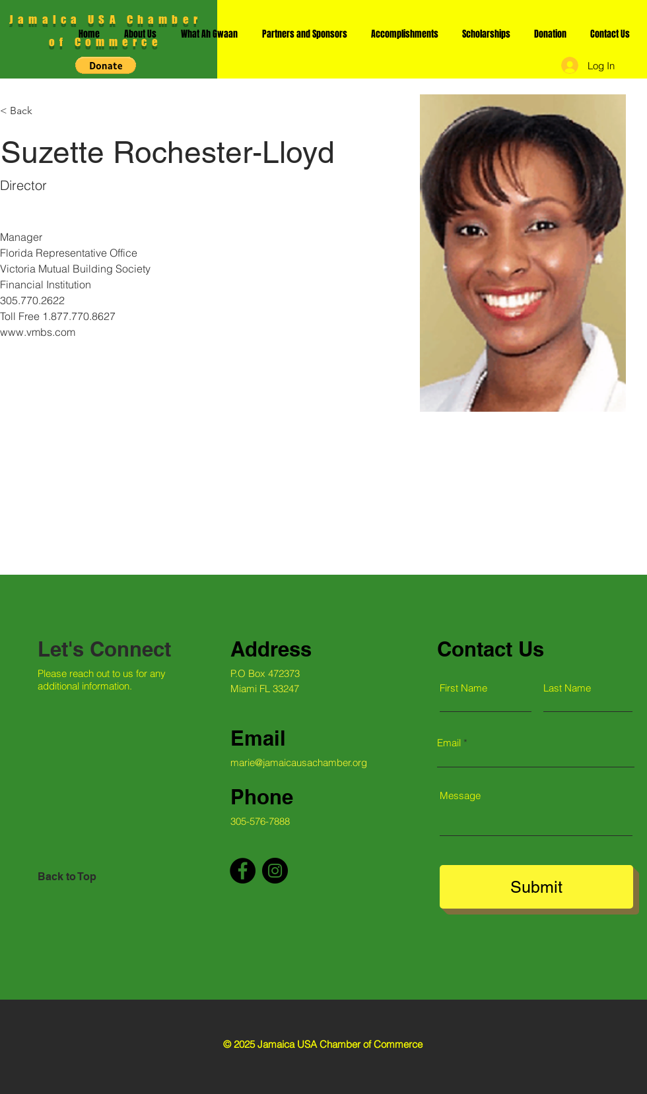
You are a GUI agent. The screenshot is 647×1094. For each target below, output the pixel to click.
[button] (105, 65)
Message (460, 795)
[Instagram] (275, 871)
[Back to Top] (84, 877)
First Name (463, 688)
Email (449, 743)
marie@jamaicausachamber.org (298, 762)
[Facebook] (242, 871)
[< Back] (26, 111)
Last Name (567, 688)
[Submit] (536, 887)
